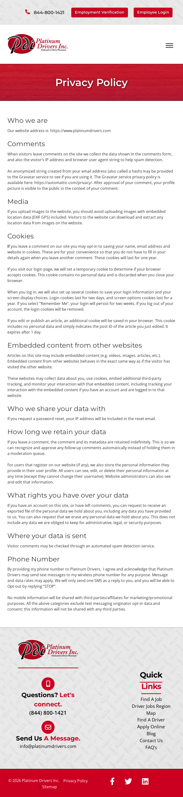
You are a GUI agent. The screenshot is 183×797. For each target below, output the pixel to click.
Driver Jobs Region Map (151, 709)
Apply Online (151, 726)
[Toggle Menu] (169, 45)
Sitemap (49, 786)
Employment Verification (99, 12)
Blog (151, 733)
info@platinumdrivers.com (48, 746)
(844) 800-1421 (48, 712)
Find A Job (151, 699)
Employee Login (153, 12)
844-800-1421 (49, 12)
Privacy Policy (75, 780)
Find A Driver (151, 719)
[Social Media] (112, 782)
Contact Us (151, 740)
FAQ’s (151, 747)
